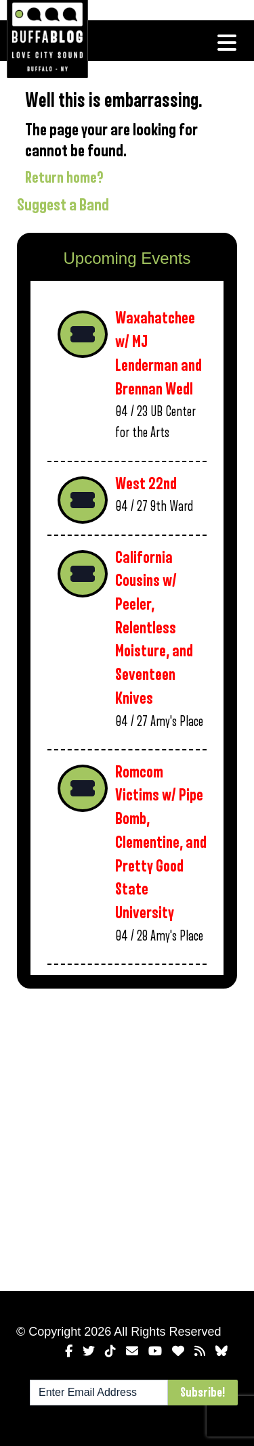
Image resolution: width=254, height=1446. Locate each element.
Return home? (64, 178)
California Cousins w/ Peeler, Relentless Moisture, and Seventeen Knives (154, 628)
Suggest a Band (63, 205)
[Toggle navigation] (227, 42)
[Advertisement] (127, 1137)
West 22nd (146, 484)
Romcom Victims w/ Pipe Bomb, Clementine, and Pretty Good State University (161, 843)
